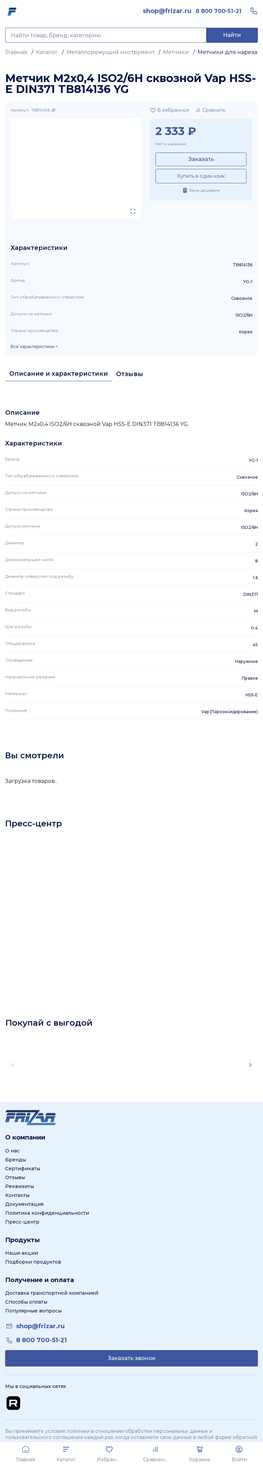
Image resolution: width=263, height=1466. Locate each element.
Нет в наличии (170, 143)
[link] (167, 11)
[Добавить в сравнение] (210, 110)
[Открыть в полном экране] (132, 211)
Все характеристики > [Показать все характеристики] (34, 346)
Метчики (176, 52)
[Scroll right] (250, 1065)
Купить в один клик (201, 176)
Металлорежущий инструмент (110, 52)
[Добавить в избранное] (169, 110)
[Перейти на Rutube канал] (13, 1403)
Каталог (47, 52)
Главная (16, 52)
